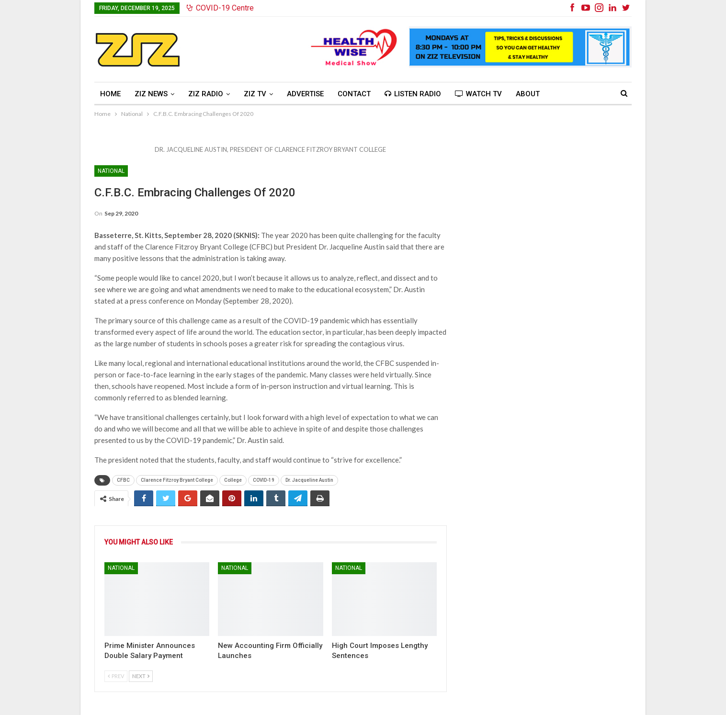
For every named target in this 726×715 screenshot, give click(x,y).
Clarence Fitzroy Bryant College (177, 480)
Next (140, 676)
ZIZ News (151, 94)
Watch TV (478, 94)
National (111, 171)
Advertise (305, 94)
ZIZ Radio (205, 94)
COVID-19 (263, 480)
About (528, 94)
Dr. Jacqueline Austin (309, 480)
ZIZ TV (255, 94)
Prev (116, 676)
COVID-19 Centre (220, 7)
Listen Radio (413, 94)
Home (110, 94)
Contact (354, 94)
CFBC (123, 480)
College (233, 480)
